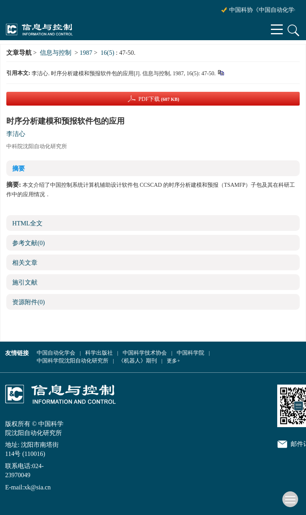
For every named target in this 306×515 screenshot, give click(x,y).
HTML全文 (27, 223)
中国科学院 (190, 353)
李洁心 (15, 133)
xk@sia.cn (37, 487)
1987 (86, 52)
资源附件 (28, 302)
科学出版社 (99, 353)
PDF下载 (158, 99)
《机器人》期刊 (137, 361)
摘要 (18, 168)
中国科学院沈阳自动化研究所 (72, 361)
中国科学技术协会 (145, 353)
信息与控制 (55, 52)
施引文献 (24, 282)
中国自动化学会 (56, 353)
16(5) (108, 52)
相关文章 (24, 262)
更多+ (173, 361)
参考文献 (28, 243)
